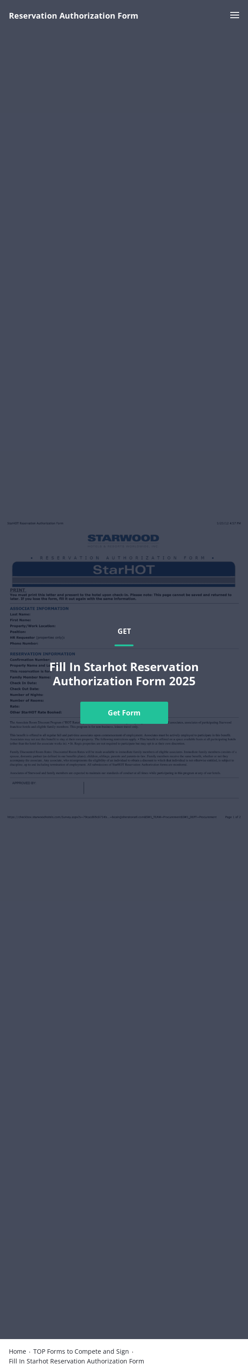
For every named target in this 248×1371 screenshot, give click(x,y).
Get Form (124, 713)
